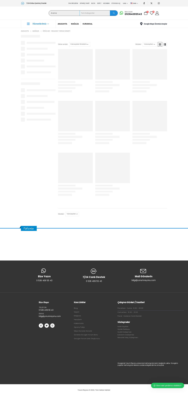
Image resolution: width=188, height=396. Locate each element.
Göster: (138, 44)
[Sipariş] (79, 44)
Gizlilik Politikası (124, 329)
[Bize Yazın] (130, 13)
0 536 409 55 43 (46, 310)
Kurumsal (88, 24)
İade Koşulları (123, 326)
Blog (93, 3)
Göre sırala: (63, 44)
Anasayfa (62, 24)
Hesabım (106, 3)
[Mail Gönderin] (143, 275)
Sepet (99, 3)
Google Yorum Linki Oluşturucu (87, 338)
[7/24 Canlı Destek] (94, 275)
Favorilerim (73, 3)
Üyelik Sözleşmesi (124, 332)
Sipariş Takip (85, 3)
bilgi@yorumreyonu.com (50, 316)
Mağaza (75, 24)
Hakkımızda (79, 323)
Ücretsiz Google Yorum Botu (86, 335)
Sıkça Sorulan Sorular (83, 331)
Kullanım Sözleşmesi (126, 335)
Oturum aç (115, 3)
